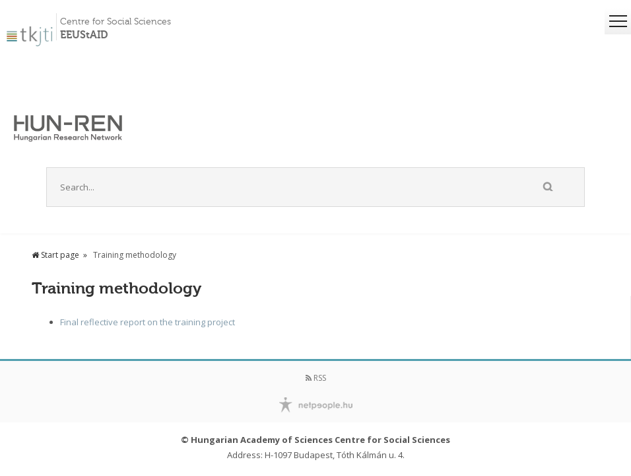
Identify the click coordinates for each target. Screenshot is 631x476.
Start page (55, 254)
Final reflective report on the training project (147, 322)
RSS (316, 377)
